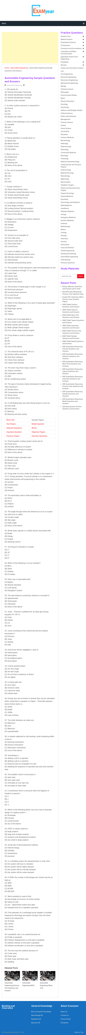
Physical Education (67, 101)
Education (64, 134)
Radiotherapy (65, 226)
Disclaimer (64, 1023)
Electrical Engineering (68, 77)
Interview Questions (39, 436)
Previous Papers (12, 436)
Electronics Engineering (69, 80)
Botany (63, 230)
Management (65, 119)
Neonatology (65, 176)
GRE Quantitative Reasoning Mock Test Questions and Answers (72, 364)
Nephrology (65, 179)
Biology (63, 86)
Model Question (38, 424)
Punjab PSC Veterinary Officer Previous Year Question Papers (73, 299)
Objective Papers (38, 432)
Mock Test (10, 420)
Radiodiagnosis (66, 205)
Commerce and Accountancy (71, 48)
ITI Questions (65, 45)
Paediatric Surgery (67, 185)
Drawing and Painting (68, 254)
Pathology (64, 144)
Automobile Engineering (19, 68)
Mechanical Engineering (69, 83)
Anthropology (65, 260)
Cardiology (64, 159)
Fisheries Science (67, 89)
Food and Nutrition (67, 248)
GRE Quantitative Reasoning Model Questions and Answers (72, 401)
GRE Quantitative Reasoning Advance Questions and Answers (72, 356)
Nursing (63, 65)
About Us (64, 1012)
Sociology (64, 104)
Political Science (67, 113)
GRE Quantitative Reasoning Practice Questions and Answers (72, 349)
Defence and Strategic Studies (71, 110)
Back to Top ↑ (79, 1032)
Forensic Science (67, 122)
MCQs (34, 428)
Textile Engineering (67, 251)
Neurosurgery (65, 182)
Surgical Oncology (67, 193)
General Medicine (67, 196)
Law (62, 71)
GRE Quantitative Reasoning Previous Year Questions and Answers (72, 386)
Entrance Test (66, 36)
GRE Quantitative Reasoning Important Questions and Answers (72, 379)
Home (7, 68)
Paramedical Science (68, 42)
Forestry (64, 242)
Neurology (64, 156)
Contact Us (65, 1015)
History (63, 125)
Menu (4, 23)
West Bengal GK (37, 1015)
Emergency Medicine (68, 217)
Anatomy (64, 223)
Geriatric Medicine (67, 220)
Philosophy (65, 92)
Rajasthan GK (36, 1019)
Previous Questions (68, 263)
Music (63, 98)
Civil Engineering (67, 74)
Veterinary (64, 239)
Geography (64, 62)
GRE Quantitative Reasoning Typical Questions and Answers (72, 371)
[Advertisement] (30, 47)
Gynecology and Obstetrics (70, 202)
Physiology (65, 150)
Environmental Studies (69, 95)
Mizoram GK (35, 1023)
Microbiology (65, 140)
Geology (64, 236)
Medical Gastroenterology (70, 162)
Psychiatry (64, 199)
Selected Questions (14, 428)
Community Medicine (68, 153)
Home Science (66, 128)
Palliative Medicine (67, 211)
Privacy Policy (66, 1019)
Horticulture (65, 245)
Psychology (65, 107)
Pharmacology (66, 147)
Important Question (14, 432)
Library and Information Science (72, 68)
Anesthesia (65, 208)
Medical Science (66, 39)
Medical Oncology (67, 173)
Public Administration (68, 116)
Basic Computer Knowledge (41, 1012)
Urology (63, 214)
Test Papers (11, 424)
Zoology (64, 233)
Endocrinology (66, 170)
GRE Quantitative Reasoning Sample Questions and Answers (72, 394)
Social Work (65, 131)
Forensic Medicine (67, 137)
